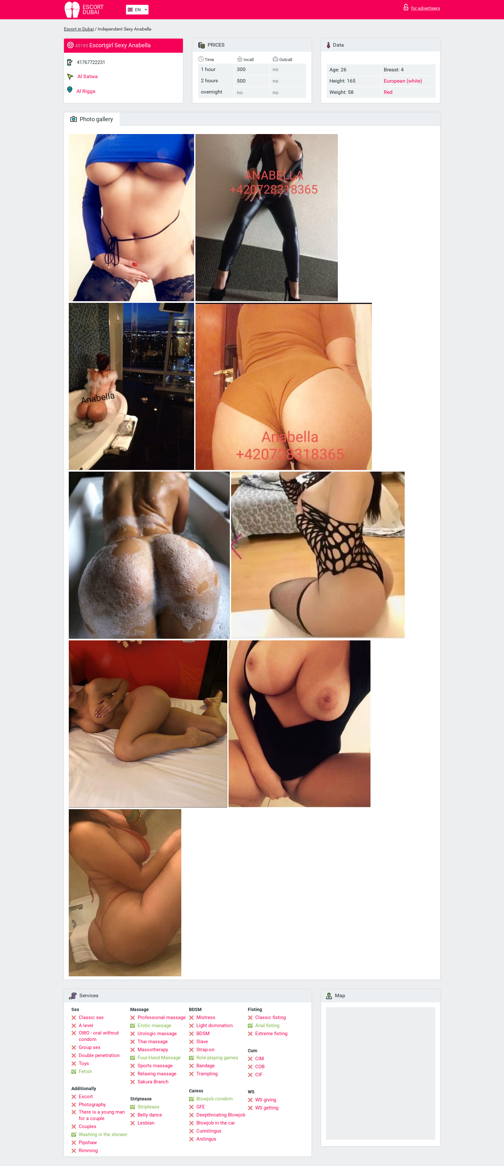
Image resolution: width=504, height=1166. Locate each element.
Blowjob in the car (215, 1123)
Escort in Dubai (79, 29)
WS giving (265, 1100)
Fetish (85, 1071)
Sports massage (155, 1066)
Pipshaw (88, 1142)
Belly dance (150, 1115)
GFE (200, 1107)
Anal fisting (267, 1025)
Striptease (148, 1107)
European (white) (403, 81)
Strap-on (205, 1050)
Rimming (88, 1150)
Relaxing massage (157, 1074)
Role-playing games (217, 1058)
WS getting (266, 1108)
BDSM (203, 1033)
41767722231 (91, 62)
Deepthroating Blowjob (220, 1115)
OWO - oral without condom (99, 1036)
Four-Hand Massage (159, 1058)
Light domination (214, 1025)
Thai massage (153, 1041)
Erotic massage (154, 1025)
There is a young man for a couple (102, 1115)
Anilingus (206, 1139)
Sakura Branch (153, 1082)
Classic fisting (270, 1017)
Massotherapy (153, 1050)
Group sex (89, 1047)
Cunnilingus (208, 1131)
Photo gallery (91, 119)
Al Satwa (82, 76)
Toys (84, 1063)
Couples (87, 1126)
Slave (202, 1041)
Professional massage (162, 1017)
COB (260, 1067)
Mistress (205, 1017)
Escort (86, 1096)
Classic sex (91, 1017)
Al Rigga (81, 90)
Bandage (205, 1066)
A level (86, 1025)
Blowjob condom (214, 1099)
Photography (92, 1104)
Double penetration (99, 1055)
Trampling (207, 1074)
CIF (258, 1075)
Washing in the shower (103, 1134)
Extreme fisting (271, 1033)
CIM (259, 1059)
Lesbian (146, 1123)
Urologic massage (157, 1033)
